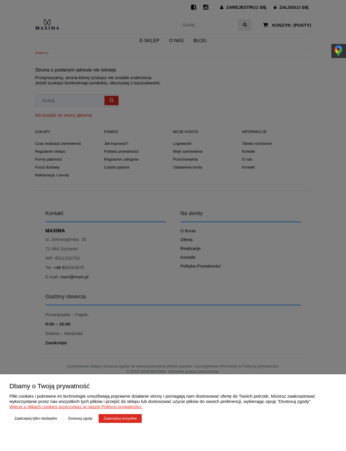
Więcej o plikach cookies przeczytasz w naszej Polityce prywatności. (76, 406)
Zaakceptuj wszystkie (120, 418)
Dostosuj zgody (80, 418)
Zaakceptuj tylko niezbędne (35, 418)
